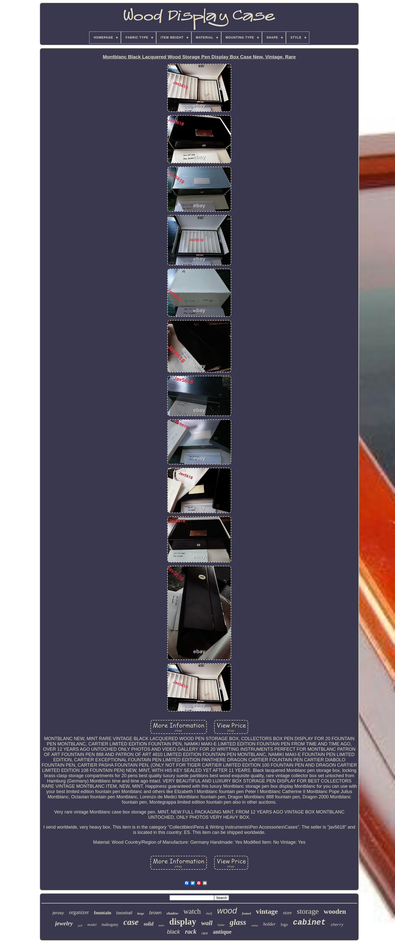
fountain (102, 912)
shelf (209, 913)
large (140, 913)
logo (284, 924)
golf (80, 925)
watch (192, 911)
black (173, 932)
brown (155, 912)
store (287, 912)
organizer (79, 912)
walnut (254, 925)
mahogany (110, 924)
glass (238, 922)
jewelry (64, 923)
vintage (267, 911)
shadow (172, 913)
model (91, 925)
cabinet (309, 922)
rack (190, 931)
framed (246, 913)
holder (269, 924)
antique (222, 932)
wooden (335, 911)
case (131, 922)
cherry (337, 925)
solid (148, 924)
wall (207, 923)
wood (227, 910)
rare (205, 933)
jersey (58, 912)
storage (308, 911)
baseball (124, 912)
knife (161, 925)
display (182, 922)
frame (221, 925)
